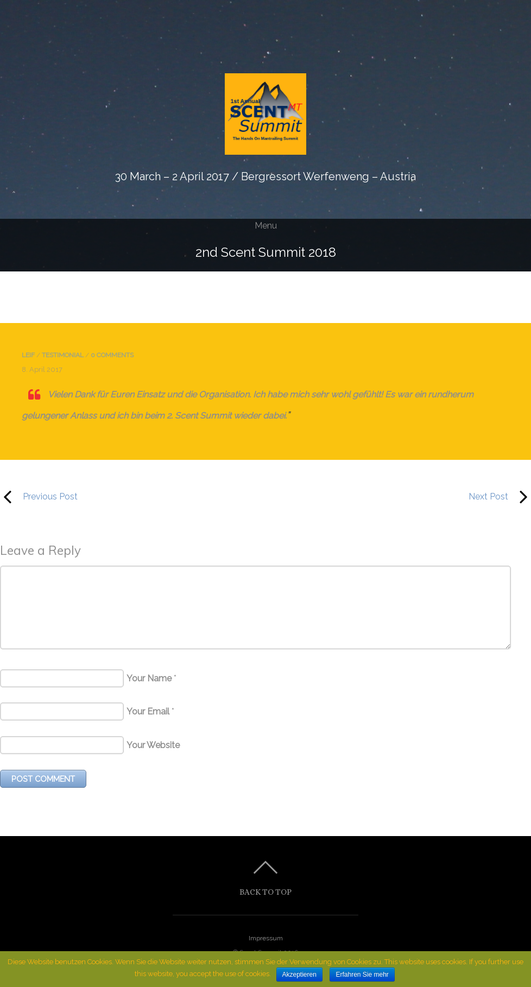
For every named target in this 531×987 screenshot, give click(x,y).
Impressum (266, 938)
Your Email (148, 711)
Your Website (153, 745)
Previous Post (39, 497)
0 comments (112, 355)
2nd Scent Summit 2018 (265, 252)
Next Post (406, 497)
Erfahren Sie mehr (362, 974)
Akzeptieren (299, 974)
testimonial (63, 355)
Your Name (149, 678)
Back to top (265, 891)
